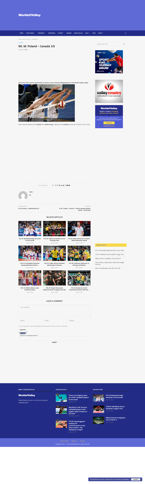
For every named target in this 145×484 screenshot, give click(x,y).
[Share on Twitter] (57, 185)
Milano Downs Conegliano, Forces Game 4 (108, 258)
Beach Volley (78, 33)
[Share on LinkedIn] (61, 185)
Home (21, 33)
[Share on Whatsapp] (65, 185)
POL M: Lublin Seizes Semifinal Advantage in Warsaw (54, 264)
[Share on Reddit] (63, 185)
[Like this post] (53, 185)
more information (124, 479)
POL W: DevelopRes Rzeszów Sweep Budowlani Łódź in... (29, 264)
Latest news (30, 33)
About (100, 33)
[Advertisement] (91, 15)
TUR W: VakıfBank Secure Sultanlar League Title (109, 254)
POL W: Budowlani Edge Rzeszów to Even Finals (30, 239)
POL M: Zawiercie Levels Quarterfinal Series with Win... (79, 289)
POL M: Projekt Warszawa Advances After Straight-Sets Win (54, 289)
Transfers (41, 33)
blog (86, 33)
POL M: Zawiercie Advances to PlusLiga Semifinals (79, 264)
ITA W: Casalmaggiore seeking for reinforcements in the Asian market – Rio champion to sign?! (77, 426)
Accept (135, 479)
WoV (26, 49)
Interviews (51, 33)
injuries (69, 33)
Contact (82, 441)
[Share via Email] (69, 185)
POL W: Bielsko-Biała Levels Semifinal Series (30, 289)
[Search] (126, 33)
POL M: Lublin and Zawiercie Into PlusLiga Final (54, 239)
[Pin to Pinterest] (59, 185)
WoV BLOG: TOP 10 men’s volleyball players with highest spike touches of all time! (78, 410)
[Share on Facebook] (55, 185)
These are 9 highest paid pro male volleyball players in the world (79, 397)
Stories (60, 33)
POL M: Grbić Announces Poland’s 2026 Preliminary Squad (79, 239)
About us (74, 441)
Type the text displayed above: (29, 335)
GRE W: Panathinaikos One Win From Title (107, 268)
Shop (94, 33)
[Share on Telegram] (67, 185)
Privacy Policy (64, 441)
